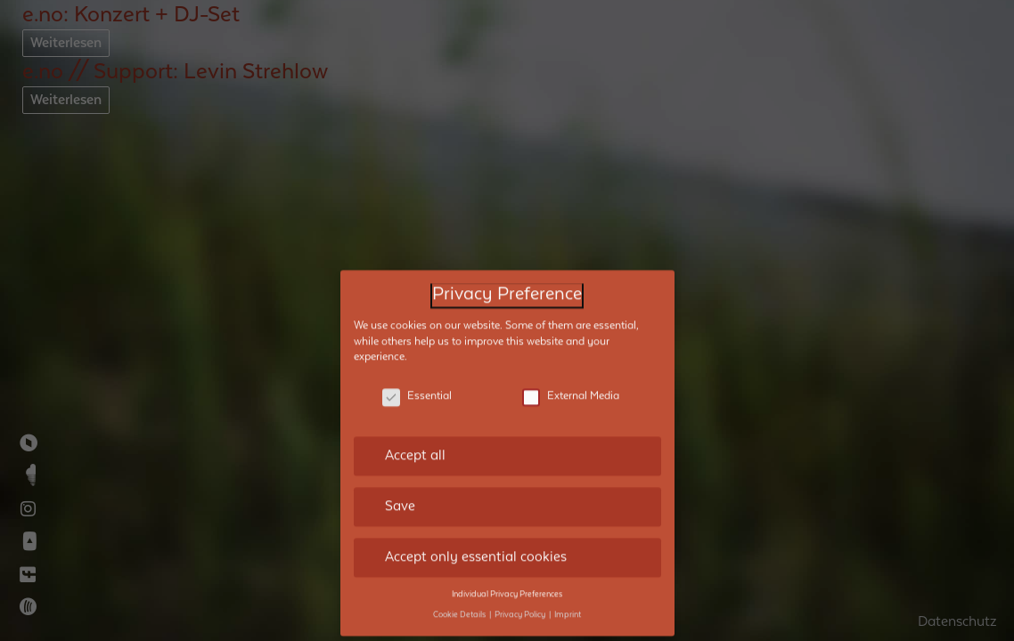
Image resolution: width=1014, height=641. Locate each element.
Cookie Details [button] (460, 602)
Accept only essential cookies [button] (476, 545)
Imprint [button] (567, 602)
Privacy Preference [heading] (507, 283)
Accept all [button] (415, 444)
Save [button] (400, 495)
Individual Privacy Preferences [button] (507, 582)
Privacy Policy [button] (521, 602)
